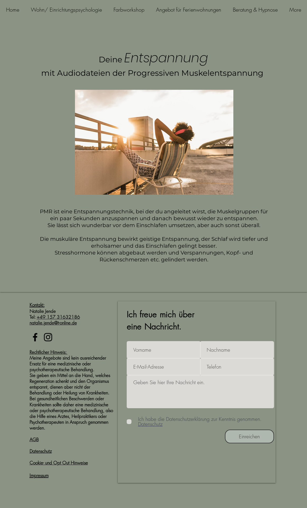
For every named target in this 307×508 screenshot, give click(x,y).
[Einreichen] (249, 436)
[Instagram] (48, 337)
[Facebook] (35, 337)
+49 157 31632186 (58, 317)
